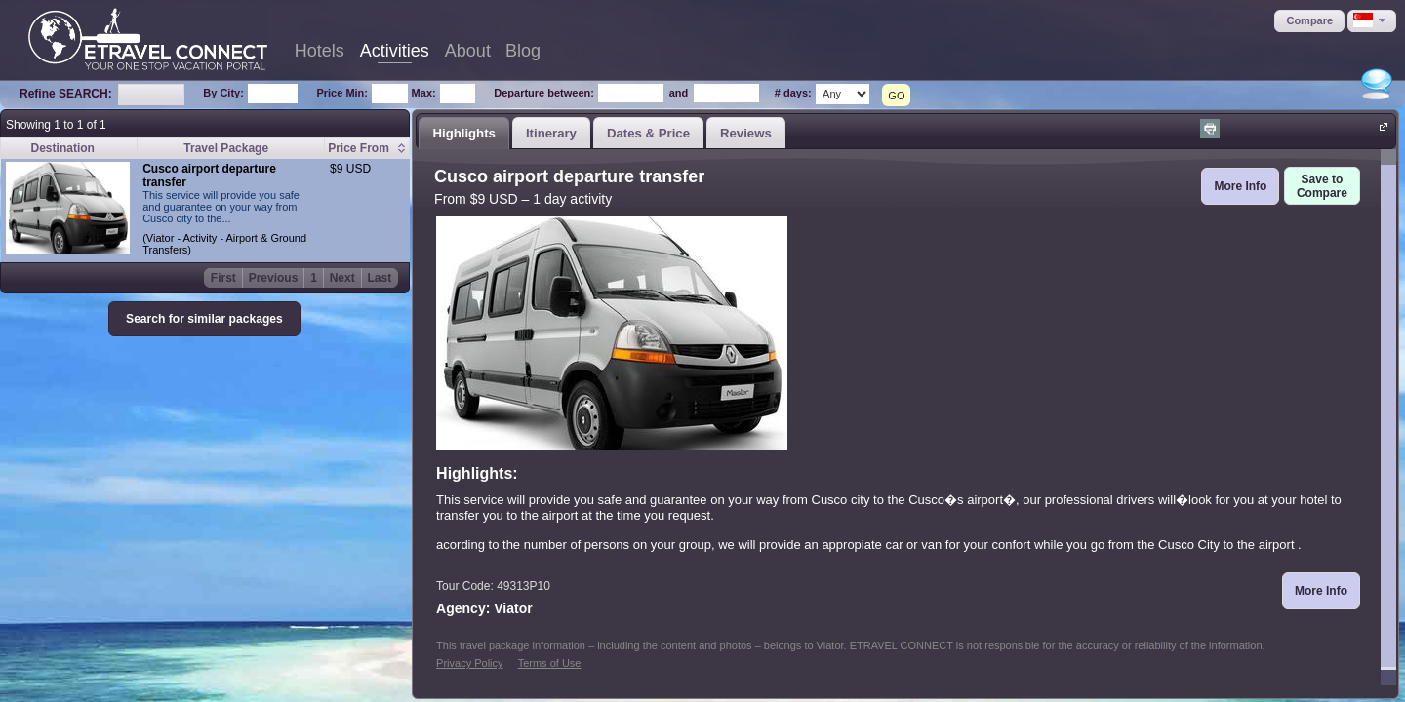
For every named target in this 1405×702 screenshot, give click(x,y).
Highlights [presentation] (463, 133)
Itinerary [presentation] (551, 133)
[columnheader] (367, 148)
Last (380, 278)
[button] (1309, 21)
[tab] (464, 132)
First (223, 278)
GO (896, 95)
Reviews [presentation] (746, 133)
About (468, 50)
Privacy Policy (469, 663)
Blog (523, 50)
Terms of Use (550, 663)
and (679, 92)
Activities (394, 50)
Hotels (319, 50)
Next (342, 278)
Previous (274, 278)
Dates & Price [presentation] (648, 133)
